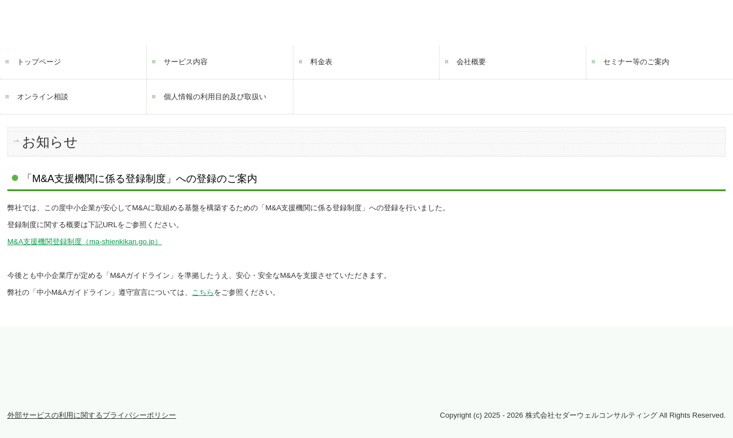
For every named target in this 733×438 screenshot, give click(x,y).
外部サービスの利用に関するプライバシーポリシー (91, 415)
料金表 (321, 61)
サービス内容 (186, 61)
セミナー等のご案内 (636, 61)
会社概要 (471, 61)
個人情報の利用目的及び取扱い (215, 96)
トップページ (39, 61)
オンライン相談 (42, 96)
